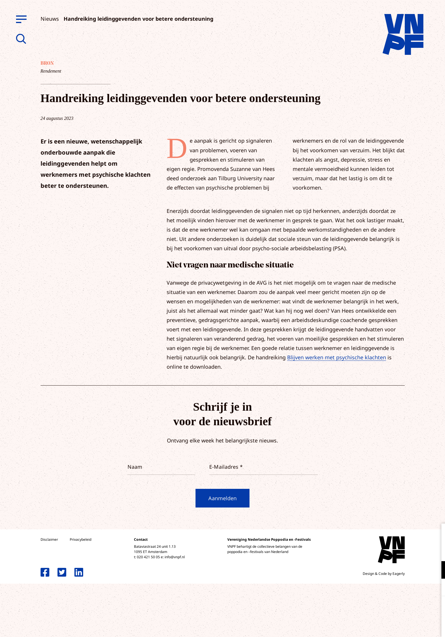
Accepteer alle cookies (395, 609)
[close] (436, 534)
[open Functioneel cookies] (435, 570)
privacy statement (416, 550)
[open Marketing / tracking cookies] (435, 588)
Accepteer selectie (395, 626)
